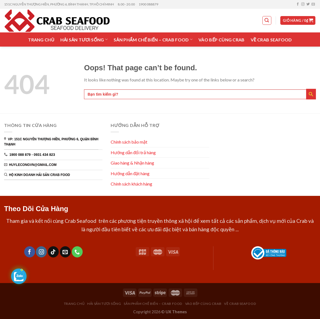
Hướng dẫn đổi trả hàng (133, 152)
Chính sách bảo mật (129, 141)
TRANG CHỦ (41, 39)
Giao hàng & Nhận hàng (132, 162)
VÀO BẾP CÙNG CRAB (221, 39)
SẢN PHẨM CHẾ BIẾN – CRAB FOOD (153, 39)
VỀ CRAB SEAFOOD (271, 39)
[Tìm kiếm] (267, 20)
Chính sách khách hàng (132, 183)
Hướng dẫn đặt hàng (130, 173)
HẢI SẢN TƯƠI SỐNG (84, 39)
